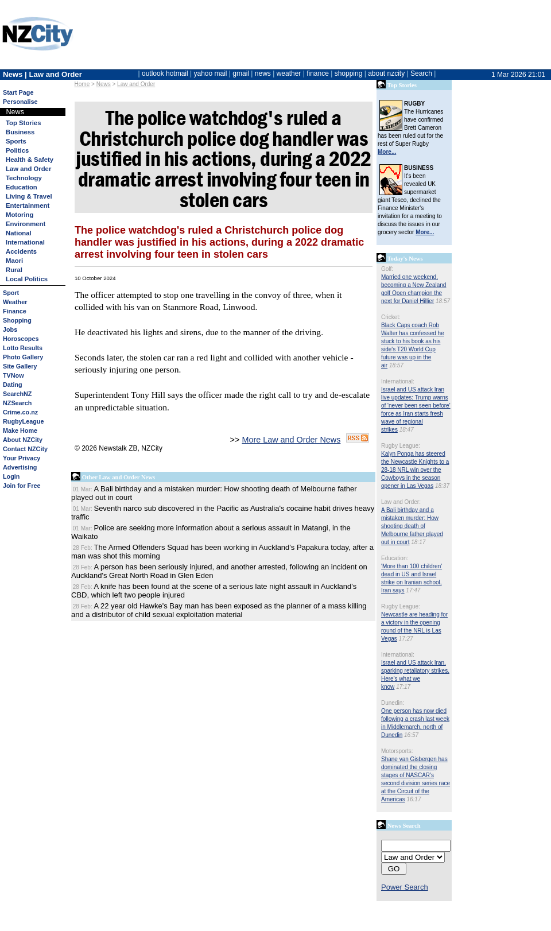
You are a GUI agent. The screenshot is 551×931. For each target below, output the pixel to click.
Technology (24, 177)
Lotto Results (22, 347)
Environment (25, 223)
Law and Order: (401, 502)
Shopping (17, 320)
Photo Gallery (23, 357)
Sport (11, 292)
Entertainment (27, 205)
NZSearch (17, 402)
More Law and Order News (291, 439)
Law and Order (136, 84)
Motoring (19, 214)
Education (21, 187)
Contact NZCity (25, 448)
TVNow (13, 375)
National (19, 233)
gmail (240, 73)
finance (317, 73)
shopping (349, 73)
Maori (14, 260)
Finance (14, 311)
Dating (12, 384)
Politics (17, 150)
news (263, 73)
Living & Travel (29, 196)
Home (82, 84)
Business (20, 132)
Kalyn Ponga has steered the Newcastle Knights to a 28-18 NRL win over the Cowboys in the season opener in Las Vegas (415, 470)
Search (421, 73)
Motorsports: (397, 751)
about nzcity (386, 73)
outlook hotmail (165, 73)
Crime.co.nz (20, 412)
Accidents (21, 251)
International (25, 242)
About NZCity (22, 439)
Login (11, 476)
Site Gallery (20, 366)
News (103, 84)
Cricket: (391, 317)
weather (289, 73)
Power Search (404, 887)
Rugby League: (400, 446)
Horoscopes (20, 338)
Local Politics (27, 279)
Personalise (20, 101)
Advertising (20, 467)
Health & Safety (29, 159)
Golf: (387, 269)
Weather (15, 301)
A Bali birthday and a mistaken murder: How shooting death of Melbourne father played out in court (412, 526)
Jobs (10, 329)
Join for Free (21, 485)
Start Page (18, 92)
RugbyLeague (23, 421)
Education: (394, 558)
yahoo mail (210, 73)
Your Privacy (21, 458)
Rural (14, 269)
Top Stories (23, 122)
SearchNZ (17, 393)
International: (397, 381)
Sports (16, 141)
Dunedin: (392, 703)
